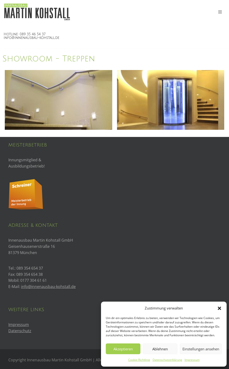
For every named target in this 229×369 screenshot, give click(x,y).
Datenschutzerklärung (167, 360)
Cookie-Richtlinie (139, 360)
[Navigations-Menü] (220, 12)
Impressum (192, 360)
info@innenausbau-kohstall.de (31, 38)
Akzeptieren (123, 349)
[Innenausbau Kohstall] (37, 12)
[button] (219, 308)
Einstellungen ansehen (200, 349)
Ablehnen (160, 349)
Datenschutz (19, 330)
